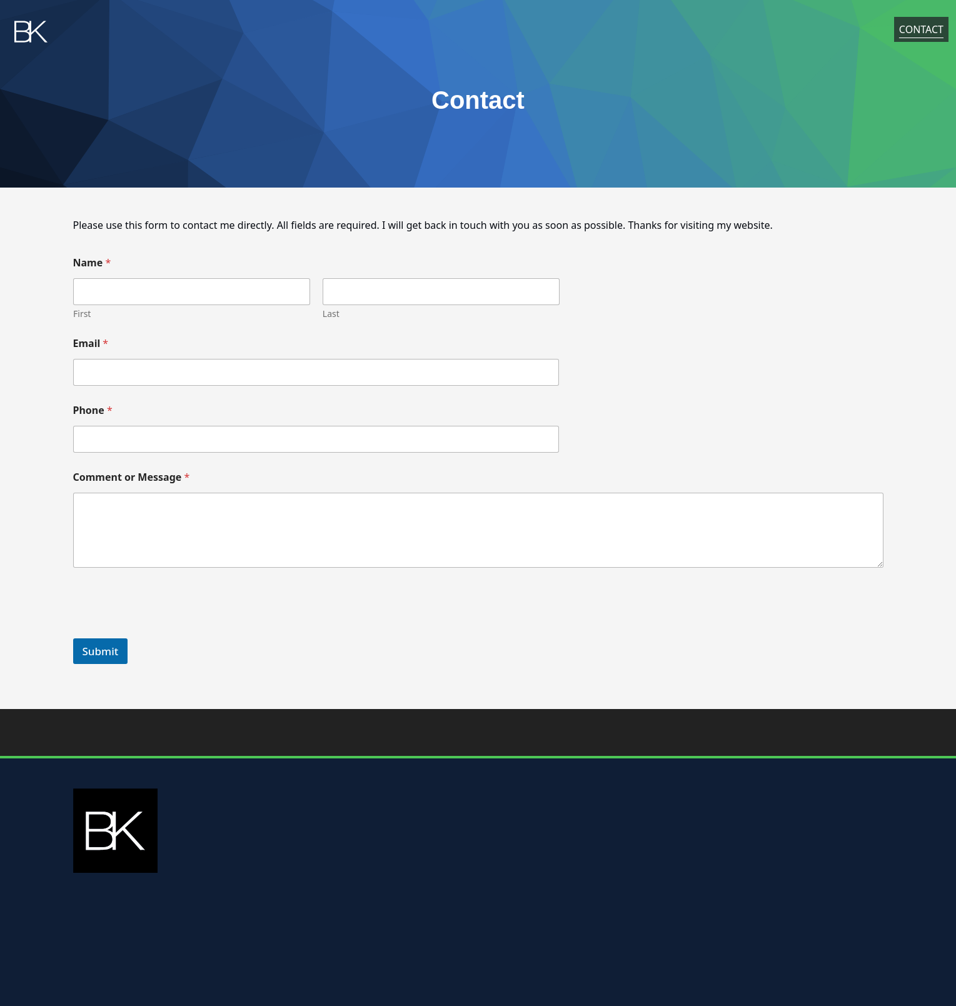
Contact (921, 32)
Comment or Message (131, 477)
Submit (101, 651)
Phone (93, 410)
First (82, 313)
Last (330, 313)
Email (91, 344)
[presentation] (168, 630)
